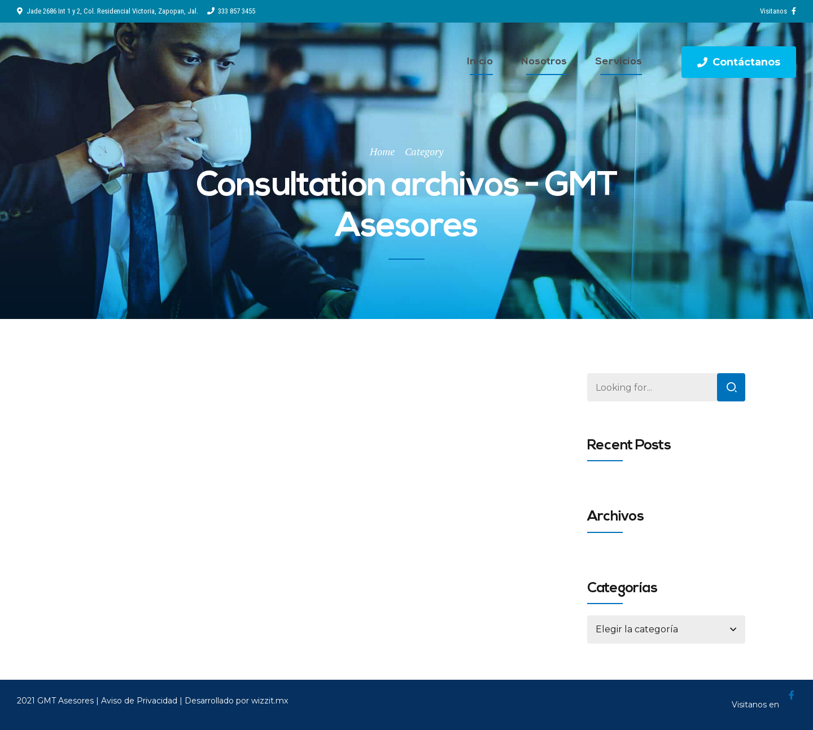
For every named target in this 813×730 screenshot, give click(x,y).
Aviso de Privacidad (139, 701)
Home (382, 151)
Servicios (618, 61)
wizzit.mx (269, 701)
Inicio (480, 61)
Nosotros (544, 61)
